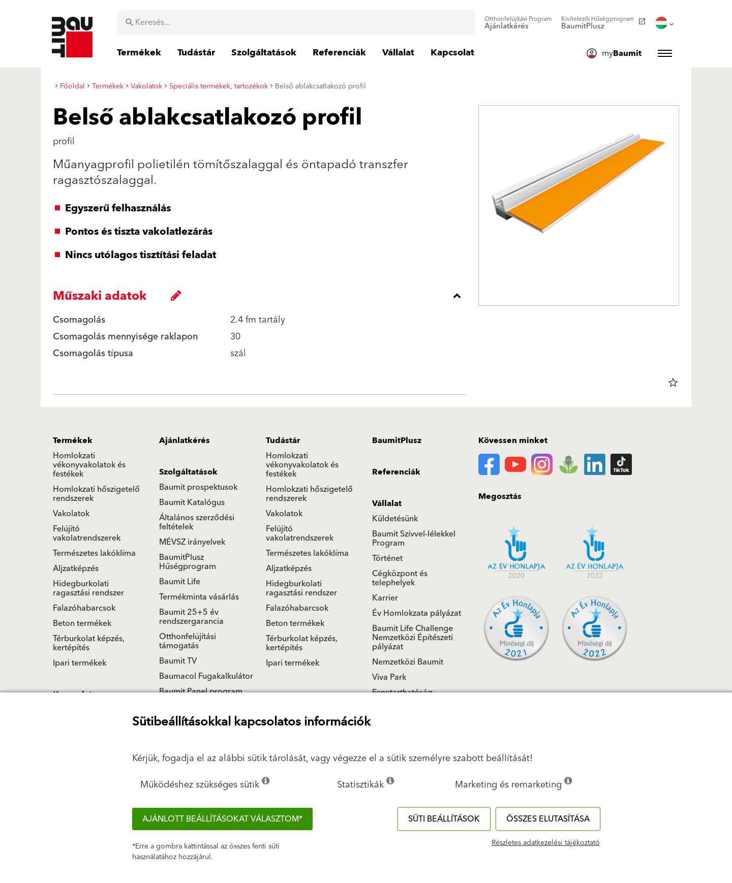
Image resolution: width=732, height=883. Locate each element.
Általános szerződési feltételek (196, 522)
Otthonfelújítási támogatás (187, 641)
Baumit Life (179, 582)
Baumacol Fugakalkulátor (206, 676)
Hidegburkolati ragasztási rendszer (88, 588)
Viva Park (389, 677)
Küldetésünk (395, 519)
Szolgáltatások (188, 472)
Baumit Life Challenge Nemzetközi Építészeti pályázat (412, 637)
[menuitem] (518, 23)
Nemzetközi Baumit (407, 662)
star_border (673, 382)
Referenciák (396, 472)
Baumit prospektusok (198, 487)
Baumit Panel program (200, 691)
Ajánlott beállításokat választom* (222, 819)
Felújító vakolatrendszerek (86, 533)
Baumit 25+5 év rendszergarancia (191, 616)
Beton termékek (82, 623)
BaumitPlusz (396, 440)
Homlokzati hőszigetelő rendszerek (96, 494)
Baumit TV (178, 661)
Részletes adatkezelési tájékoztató (546, 843)
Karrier (385, 598)
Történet (387, 558)
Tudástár (283, 440)
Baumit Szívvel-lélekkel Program (413, 538)
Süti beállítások (444, 819)
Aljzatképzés (76, 568)
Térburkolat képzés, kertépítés (89, 643)
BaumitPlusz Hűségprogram (187, 562)
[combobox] (296, 22)
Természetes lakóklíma (94, 553)
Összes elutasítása (548, 819)
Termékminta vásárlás (199, 597)
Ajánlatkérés (184, 440)
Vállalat (387, 503)
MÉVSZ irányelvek (192, 542)
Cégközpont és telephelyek (400, 578)
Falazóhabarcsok (84, 608)
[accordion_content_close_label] (262, 295)
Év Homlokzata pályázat (416, 613)
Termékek (73, 440)
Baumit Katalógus (192, 502)
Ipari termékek (79, 663)
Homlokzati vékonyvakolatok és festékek (89, 465)
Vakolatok (71, 514)
